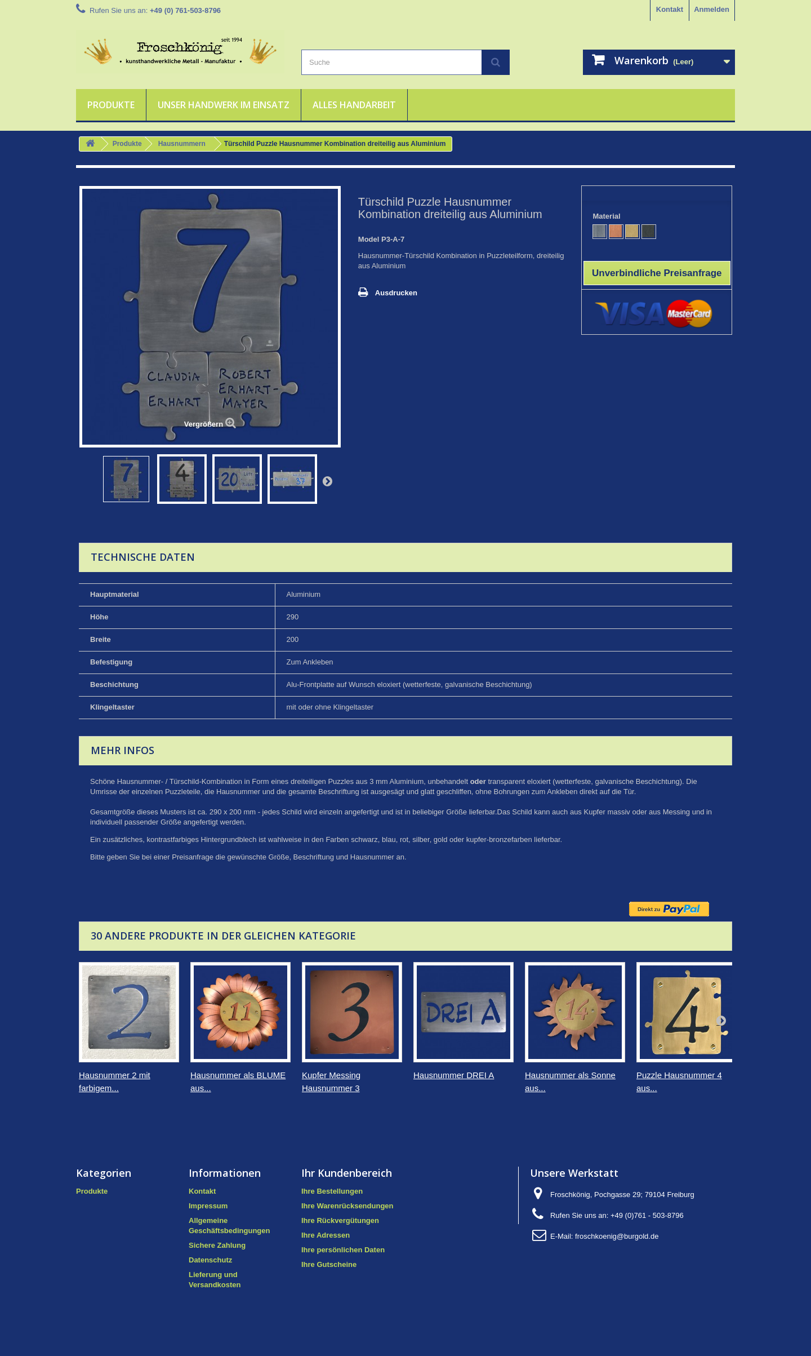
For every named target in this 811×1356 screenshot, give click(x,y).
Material (607, 216)
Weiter (327, 480)
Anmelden (711, 9)
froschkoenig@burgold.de (616, 1236)
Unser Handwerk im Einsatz (223, 105)
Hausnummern (182, 144)
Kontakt (669, 9)
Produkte (111, 105)
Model (369, 239)
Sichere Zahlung (217, 1245)
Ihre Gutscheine (329, 1264)
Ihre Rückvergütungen (340, 1220)
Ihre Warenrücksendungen (347, 1206)
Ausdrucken (396, 293)
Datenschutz (210, 1260)
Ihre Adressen (325, 1235)
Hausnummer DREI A (453, 1075)
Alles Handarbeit (354, 105)
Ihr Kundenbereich (346, 1173)
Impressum (208, 1206)
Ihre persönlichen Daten (343, 1250)
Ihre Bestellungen (332, 1191)
